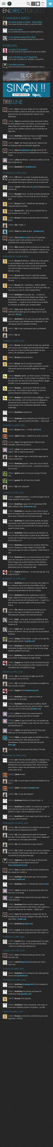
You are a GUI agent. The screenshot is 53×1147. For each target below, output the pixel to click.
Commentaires (16, 18)
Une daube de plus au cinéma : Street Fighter (25, 22)
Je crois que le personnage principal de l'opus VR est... (26, 39)
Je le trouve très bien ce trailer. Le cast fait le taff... (25, 24)
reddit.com (20, 879)
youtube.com (30, 166)
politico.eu (23, 237)
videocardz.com (30, 506)
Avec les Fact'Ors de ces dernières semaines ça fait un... (26, 67)
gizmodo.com (26, 994)
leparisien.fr (25, 962)
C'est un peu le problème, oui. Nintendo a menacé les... (26, 59)
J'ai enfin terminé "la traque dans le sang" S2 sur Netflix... (27, 52)
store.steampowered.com (18, 865)
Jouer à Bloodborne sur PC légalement (22, 57)
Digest (36, 11)
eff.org (18, 314)
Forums (10, 46)
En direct (14, 11)
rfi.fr (10, 220)
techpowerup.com (31, 690)
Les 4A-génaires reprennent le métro (22, 37)
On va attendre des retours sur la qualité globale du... (26, 32)
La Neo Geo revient (15, 29)
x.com (34, 186)
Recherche (28, 4)
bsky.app (12, 744)
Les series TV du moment (17, 49)
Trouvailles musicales (16, 64)
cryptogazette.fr (29, 984)
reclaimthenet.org (26, 150)
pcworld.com (22, 975)
